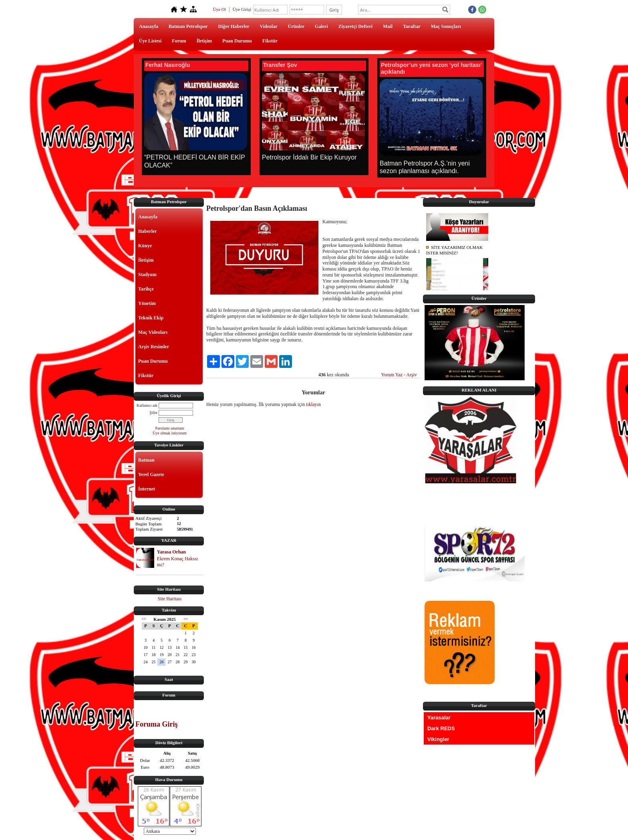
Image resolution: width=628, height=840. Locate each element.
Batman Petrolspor (188, 26)
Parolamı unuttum (169, 428)
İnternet (146, 489)
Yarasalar (439, 718)
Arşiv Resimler (153, 346)
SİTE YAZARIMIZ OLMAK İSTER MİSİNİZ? (454, 250)
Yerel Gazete (151, 474)
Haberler (147, 231)
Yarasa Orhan (171, 552)
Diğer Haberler (233, 26)
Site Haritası (170, 599)
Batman (146, 460)
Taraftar (412, 26)
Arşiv (411, 375)
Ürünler (296, 26)
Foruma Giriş (156, 724)
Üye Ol (219, 9)
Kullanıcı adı (147, 405)
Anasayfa (148, 26)
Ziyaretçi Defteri (355, 26)
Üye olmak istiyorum (170, 433)
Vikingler (438, 739)
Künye (145, 245)
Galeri (321, 26)
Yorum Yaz (392, 375)
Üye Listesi (150, 41)
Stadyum (147, 274)
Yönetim (147, 303)
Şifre (153, 412)
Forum (179, 41)
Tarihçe (146, 289)
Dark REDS (441, 728)
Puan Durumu (237, 41)
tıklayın (313, 404)
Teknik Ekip (150, 318)
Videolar (269, 26)
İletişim (204, 41)
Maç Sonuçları (446, 26)
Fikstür (270, 41)
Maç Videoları (152, 332)
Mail (387, 26)
